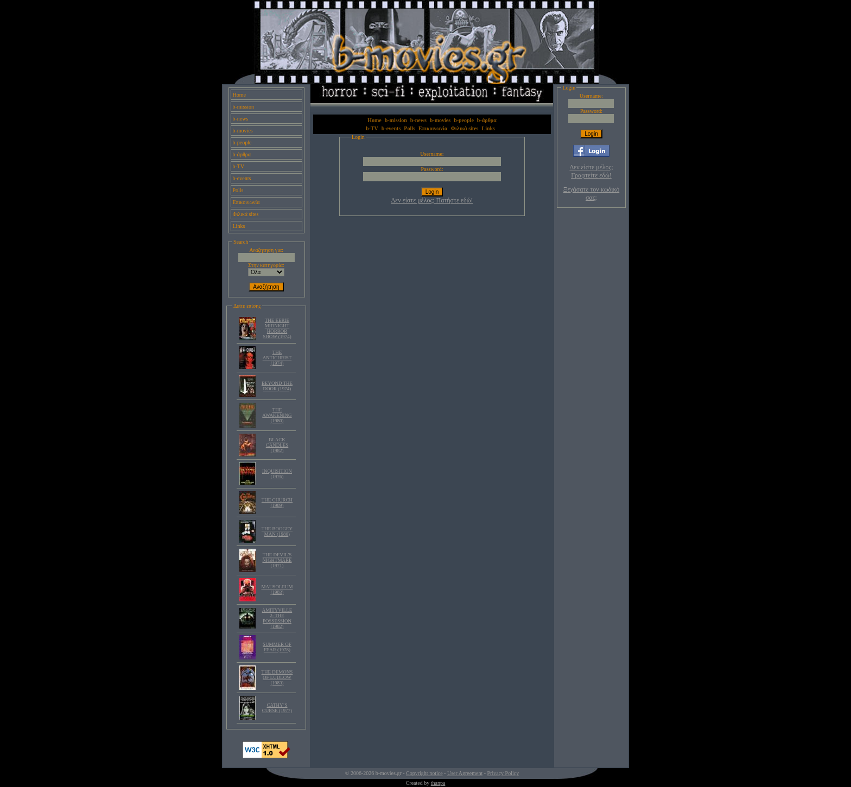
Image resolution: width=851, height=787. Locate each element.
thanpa (438, 783)
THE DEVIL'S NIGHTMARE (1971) (276, 560)
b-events (242, 178)
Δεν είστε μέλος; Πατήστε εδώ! (432, 200)
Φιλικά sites (246, 214)
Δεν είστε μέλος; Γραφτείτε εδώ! (591, 171)
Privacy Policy (503, 773)
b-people (242, 142)
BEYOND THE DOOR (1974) (277, 385)
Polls (238, 190)
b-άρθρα (242, 154)
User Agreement (464, 773)
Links (239, 226)
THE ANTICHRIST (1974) (277, 358)
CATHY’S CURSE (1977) (277, 707)
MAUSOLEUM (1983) (277, 589)
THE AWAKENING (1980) (276, 415)
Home (239, 95)
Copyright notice (424, 773)
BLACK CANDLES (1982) (277, 445)
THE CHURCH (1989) (277, 502)
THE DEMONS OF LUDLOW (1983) (277, 677)
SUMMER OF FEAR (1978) (277, 647)
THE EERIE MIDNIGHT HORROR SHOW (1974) (277, 328)
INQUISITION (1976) (277, 473)
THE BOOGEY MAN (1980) (277, 531)
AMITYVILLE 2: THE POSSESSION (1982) (277, 618)
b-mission (243, 107)
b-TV (239, 166)
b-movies (243, 131)
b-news (241, 119)
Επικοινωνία (246, 202)
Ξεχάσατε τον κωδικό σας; (591, 193)
